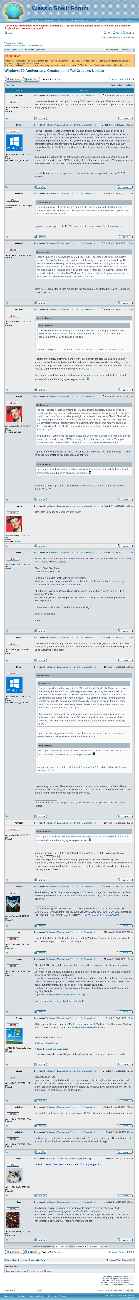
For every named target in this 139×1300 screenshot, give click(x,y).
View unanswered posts (14, 46)
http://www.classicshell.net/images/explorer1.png (60, 994)
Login (8, 33)
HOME (35, 20)
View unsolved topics (13, 43)
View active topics (34, 46)
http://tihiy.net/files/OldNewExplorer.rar (86, 1027)
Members (128, 33)
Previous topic (117, 85)
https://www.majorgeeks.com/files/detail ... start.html (73, 1211)
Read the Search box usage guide (52, 1048)
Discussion (22, 50)
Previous (122, 79)
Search (117, 33)
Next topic (129, 85)
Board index (10, 50)
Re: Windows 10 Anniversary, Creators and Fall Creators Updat (71, 95)
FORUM (49, 20)
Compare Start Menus (47, 1043)
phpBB (16, 1296)
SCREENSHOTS (79, 20)
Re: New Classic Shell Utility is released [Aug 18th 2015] (68, 1159)
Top (7, 118)
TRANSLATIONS (102, 20)
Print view (10, 85)
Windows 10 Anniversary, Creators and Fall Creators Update (54, 71)
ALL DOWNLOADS (126, 20)
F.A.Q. (62, 20)
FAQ (107, 33)
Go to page (113, 79)
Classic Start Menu (37, 50)
